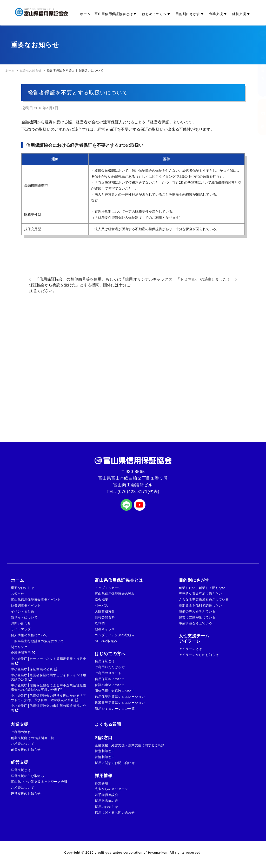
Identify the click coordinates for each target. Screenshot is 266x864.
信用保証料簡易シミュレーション (120, 697)
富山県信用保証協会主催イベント (36, 599)
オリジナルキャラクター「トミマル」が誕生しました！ (182, 279)
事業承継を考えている (195, 623)
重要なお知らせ (22, 588)
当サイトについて (24, 617)
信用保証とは (105, 661)
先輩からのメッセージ (111, 789)
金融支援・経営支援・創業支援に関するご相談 (130, 745)
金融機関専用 (23, 653)
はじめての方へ (156, 13)
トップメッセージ (108, 588)
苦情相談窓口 (105, 757)
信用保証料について (110, 679)
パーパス (101, 605)
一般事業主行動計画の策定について (37, 641)
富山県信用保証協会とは (116, 13)
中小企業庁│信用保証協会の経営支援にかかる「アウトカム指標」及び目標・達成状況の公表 (48, 698)
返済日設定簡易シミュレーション (120, 703)
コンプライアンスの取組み (115, 635)
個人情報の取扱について (29, 635)
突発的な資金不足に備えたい (200, 593)
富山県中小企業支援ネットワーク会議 (39, 781)
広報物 (100, 623)
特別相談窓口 (105, 751)
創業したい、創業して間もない (202, 588)
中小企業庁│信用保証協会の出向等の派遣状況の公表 (48, 708)
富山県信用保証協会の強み (115, 593)
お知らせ (17, 593)
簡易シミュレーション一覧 (115, 708)
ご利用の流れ (21, 732)
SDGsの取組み (106, 641)
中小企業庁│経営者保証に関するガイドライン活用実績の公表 (48, 677)
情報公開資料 (105, 617)
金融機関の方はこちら (258, 68)
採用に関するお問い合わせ (115, 763)
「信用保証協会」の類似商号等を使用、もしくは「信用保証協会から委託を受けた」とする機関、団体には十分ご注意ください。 (81, 285)
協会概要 (101, 599)
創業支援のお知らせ (26, 750)
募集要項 (101, 783)
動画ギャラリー (106, 629)
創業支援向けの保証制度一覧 (32, 738)
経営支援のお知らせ (26, 793)
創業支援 (218, 13)
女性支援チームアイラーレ (194, 638)
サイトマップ (21, 629)
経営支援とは (21, 770)
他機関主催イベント (26, 605)
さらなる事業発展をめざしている (204, 599)
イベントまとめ (22, 611)
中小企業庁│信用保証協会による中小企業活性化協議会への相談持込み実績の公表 (48, 687)
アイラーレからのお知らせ (199, 655)
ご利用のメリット (108, 673)
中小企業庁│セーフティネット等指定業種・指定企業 (48, 661)
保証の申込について (110, 685)
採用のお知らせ (106, 807)
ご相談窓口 (258, 117)
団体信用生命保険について (115, 691)
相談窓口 (103, 737)
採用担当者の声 (106, 801)
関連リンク (19, 647)
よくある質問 (108, 724)
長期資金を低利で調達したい (200, 605)
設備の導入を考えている (197, 611)
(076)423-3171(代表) (138, 491)
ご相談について (22, 744)
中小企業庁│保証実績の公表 (34, 669)
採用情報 (103, 775)
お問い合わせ (21, 623)
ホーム (85, 14)
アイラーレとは (190, 649)
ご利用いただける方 (110, 667)
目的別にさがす (190, 13)
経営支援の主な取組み (27, 776)
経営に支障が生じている (197, 617)
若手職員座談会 (106, 795)
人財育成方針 (105, 611)
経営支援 (241, 13)
